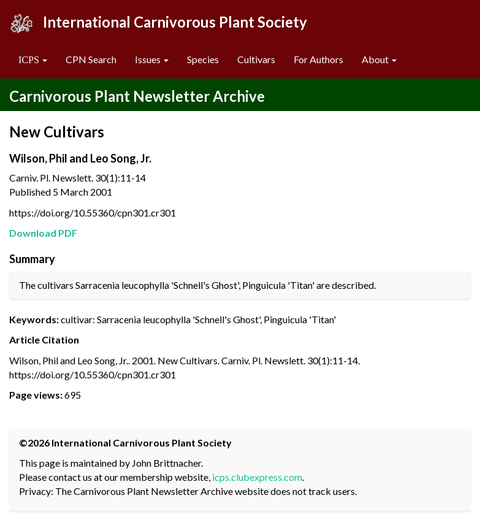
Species (203, 59)
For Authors (318, 59)
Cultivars (256, 59)
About (379, 59)
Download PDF (43, 233)
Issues (152, 59)
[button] (32, 60)
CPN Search (91, 59)
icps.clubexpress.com (257, 477)
